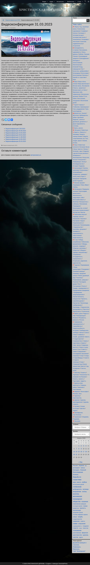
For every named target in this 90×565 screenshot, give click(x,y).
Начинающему (85, 225)
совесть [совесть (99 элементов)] (82, 521)
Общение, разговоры (79, 248)
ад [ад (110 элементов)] (85, 465)
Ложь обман (84, 185)
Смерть (85, 341)
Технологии (83, 374)
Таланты (83, 372)
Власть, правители (79, 88)
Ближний (75, 67)
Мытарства (76, 212)
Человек (76, 406)
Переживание (85, 265)
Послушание (77, 286)
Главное (81, 105)
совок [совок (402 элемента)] (75, 523)
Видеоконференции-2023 (13, 20)
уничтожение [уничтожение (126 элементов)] (77, 532)
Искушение (81, 159)
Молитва (75, 202)
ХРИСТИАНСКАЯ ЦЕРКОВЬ (40, 9)
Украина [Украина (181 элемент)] (81, 465)
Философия (84, 391)
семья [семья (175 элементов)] (75, 517)
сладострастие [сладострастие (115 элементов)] (77, 519)
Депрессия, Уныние (80, 113)
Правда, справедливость (80, 288)
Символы (81, 334)
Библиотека (72, 1)
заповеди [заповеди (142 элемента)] (86, 489)
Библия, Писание (84, 54)
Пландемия (85, 269)
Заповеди (76, 134)
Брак (74, 79)
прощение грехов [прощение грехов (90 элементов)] (78, 512)
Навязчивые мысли (80, 214)
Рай (74, 315)
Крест (83, 176)
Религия (75, 317)
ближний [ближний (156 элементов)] (83, 470)
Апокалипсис (77, 39)
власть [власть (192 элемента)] (79, 482)
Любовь (75, 187)
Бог (82, 69)
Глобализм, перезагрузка (80, 107)
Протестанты (77, 311)
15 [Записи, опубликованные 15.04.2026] (79, 451)
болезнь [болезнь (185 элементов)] (75, 474)
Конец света (76, 176)
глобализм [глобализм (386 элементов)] (77, 487)
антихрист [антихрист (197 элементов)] (76, 468)
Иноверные (76, 155)
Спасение (76, 355)
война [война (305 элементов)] (84, 482)
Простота (86, 309)
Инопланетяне (77, 157)
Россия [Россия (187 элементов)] (75, 465)
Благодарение (84, 58)
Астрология (76, 45)
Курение (80, 180)
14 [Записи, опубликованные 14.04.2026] (76, 451)
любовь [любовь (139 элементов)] (84, 491)
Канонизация (78, 168)
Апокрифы (85, 39)
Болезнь (85, 75)
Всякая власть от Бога (79, 90)
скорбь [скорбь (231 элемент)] (80, 517)
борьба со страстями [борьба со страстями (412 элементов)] (77, 478)
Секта (86, 332)
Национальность (78, 223)
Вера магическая (83, 83)
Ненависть (76, 231)
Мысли (83, 212)
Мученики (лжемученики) (80, 210)
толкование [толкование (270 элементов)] (77, 530)
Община (82, 250)
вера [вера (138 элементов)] (74, 482)
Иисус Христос (78, 149)
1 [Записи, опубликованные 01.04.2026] (78, 446)
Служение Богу (77, 341)
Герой (76, 105)
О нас (81, 1)
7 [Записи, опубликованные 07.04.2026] (76, 448)
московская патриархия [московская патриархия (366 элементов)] (77, 497)
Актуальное (61, 1)
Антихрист (81, 33)
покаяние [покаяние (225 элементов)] (84, 501)
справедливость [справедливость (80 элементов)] (77, 526)
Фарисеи (77, 391)
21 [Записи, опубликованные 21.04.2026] (76, 454)
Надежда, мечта (78, 216)
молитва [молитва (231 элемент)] (76, 494)
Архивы (75, 431)
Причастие (76, 303)
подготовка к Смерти (79, 343)
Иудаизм (81, 166)
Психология (85, 311)
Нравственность (78, 237)
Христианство (77, 398)
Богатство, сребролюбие (80, 71)
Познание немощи (78, 271)
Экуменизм (77, 417)
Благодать (76, 60)
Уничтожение (77, 389)
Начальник (76, 225)
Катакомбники (77, 172)
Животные (84, 130)
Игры (75, 145)
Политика (79, 277)
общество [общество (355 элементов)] (77, 501)
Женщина (77, 130)
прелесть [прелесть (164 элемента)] (83, 508)
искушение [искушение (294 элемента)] (77, 491)
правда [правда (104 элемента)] (85, 506)
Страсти (86, 358)
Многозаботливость (79, 199)
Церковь (76, 400)
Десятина (76, 115)
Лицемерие (76, 185)
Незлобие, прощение (79, 229)
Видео (45, 1)
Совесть (83, 349)
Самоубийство (77, 326)
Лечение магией (79, 183)
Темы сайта (77, 24)
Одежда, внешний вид (79, 252)
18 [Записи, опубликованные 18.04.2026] (86, 451)
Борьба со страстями (79, 77)
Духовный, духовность (80, 121)
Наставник (76, 220)
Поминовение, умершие (80, 280)
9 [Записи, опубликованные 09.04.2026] (81, 448)
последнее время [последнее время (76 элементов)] (77, 506)
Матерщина (77, 189)
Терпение (76, 374)
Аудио (53, 1)
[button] (85, 1)
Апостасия (76, 41)
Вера (75, 81)
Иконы (86, 149)
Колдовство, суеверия (79, 174)
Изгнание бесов (84, 147)
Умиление (81, 387)
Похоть (84, 286)
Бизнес (76, 56)
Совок (75, 351)
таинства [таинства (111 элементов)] (85, 528)
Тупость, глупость (78, 379)
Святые (81, 332)
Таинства (77, 372)
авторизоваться (36, 155)
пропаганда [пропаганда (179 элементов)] (77, 510)
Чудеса (75, 410)
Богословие (84, 73)
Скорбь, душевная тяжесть (81, 336)
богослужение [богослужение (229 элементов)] (78, 472)
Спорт (82, 355)
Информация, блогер (79, 161)
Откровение (76, 254)
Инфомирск (76, 547)
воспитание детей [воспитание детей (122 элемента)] (78, 484)
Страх (81, 362)
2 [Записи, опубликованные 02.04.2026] (81, 446)
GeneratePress (63, 563)
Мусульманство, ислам (80, 208)
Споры (87, 355)
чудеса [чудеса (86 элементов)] (81, 537)
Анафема (84, 31)
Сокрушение (81, 351)
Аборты (76, 26)
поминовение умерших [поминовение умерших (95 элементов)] (79, 504)
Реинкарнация (80, 315)
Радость (85, 313)
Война (81, 96)
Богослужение (77, 75)
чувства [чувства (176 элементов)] (75, 537)
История (75, 166)
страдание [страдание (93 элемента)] (86, 526)
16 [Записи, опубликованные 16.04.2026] (81, 451)
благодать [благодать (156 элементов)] (76, 470)
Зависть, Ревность (79, 132)
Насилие (83, 218)
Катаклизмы (84, 170)
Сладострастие (78, 339)
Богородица (76, 73)
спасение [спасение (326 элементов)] (81, 523)
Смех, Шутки (77, 345)
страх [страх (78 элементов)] (80, 528)
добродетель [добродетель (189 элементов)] (77, 489)
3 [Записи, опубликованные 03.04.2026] (83, 446)
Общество (76, 250)
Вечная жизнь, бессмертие (81, 86)
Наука (82, 220)
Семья (75, 334)
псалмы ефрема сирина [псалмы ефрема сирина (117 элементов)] (80, 514)
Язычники (77, 421)
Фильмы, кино (77, 393)
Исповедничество (78, 164)
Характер (77, 395)
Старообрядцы (78, 358)
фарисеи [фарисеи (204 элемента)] (85, 533)
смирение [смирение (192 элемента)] (76, 521)
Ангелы (75, 33)
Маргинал (76, 549)
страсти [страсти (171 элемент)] (75, 528)
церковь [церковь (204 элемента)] (85, 535)
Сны (79, 349)
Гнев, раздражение (78, 109)
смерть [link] (43, 67)
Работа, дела (78, 313)
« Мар (80, 462)
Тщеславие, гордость (79, 381)
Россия (82, 320)
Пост (79, 284)
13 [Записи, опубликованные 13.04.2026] (74, 451)
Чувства (82, 408)
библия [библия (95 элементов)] (83, 468)
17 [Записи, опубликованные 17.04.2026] (83, 451)
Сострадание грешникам (80, 353)
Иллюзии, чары (77, 151)
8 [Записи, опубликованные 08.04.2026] (78, 448)
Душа (74, 123)
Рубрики (75, 424)
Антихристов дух (78, 35)
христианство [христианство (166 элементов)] (77, 535)
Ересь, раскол (78, 128)
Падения (77, 265)
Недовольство (78, 227)
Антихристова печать (79, 37)
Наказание (76, 218)
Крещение (76, 178)
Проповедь (76, 307)
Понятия (75, 282)
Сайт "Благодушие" (79, 551)
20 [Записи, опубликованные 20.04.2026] (74, 454)
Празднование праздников (81, 290)
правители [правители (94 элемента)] (76, 508)
